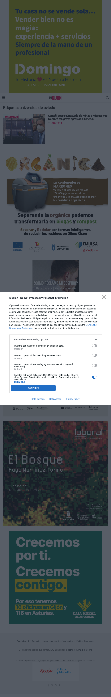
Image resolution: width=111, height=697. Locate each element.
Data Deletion (38, 399)
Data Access (55, 399)
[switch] (94, 345)
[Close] (105, 298)
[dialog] (55, 348)
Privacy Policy (72, 399)
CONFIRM (33, 388)
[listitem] (55, 339)
